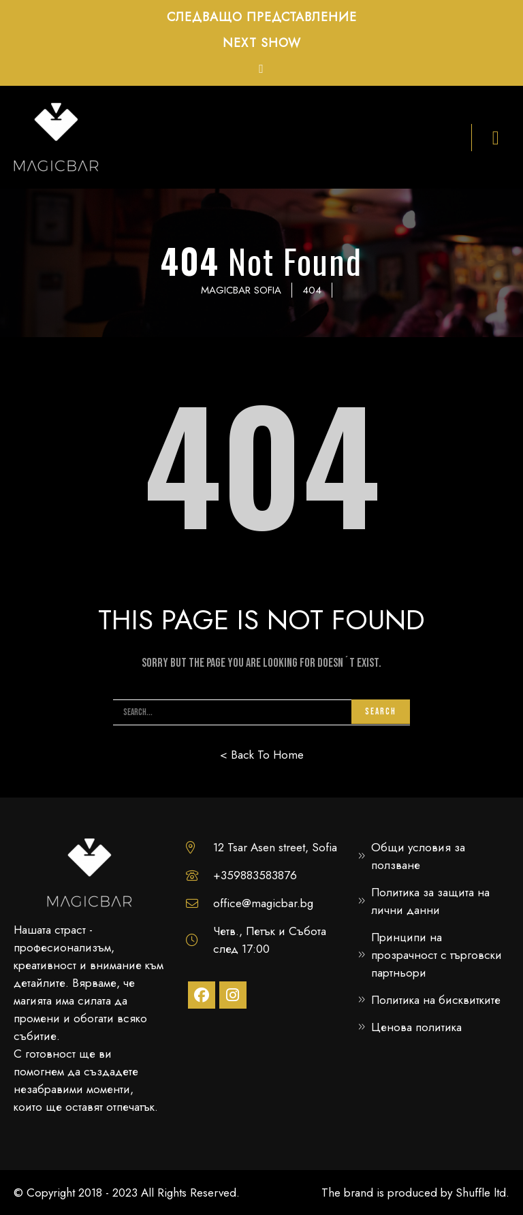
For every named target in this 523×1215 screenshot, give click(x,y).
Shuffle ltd (481, 1192)
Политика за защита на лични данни (430, 901)
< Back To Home (262, 754)
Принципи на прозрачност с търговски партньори (436, 955)
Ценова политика (416, 1027)
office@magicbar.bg (263, 903)
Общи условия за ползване (418, 856)
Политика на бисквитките (436, 1000)
